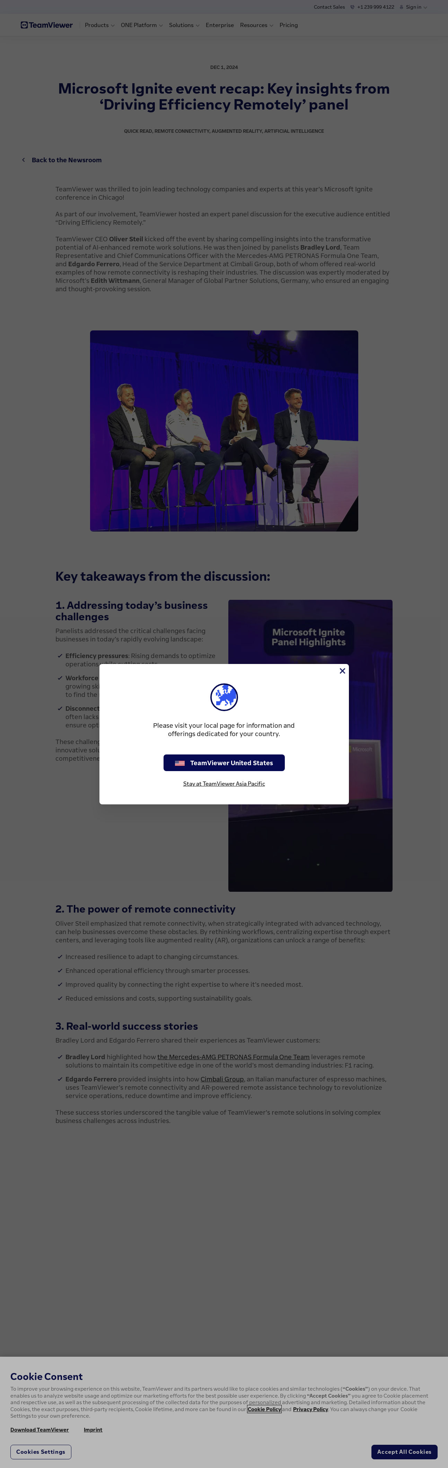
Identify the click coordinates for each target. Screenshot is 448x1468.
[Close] (342, 671)
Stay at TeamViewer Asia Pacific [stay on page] (224, 783)
